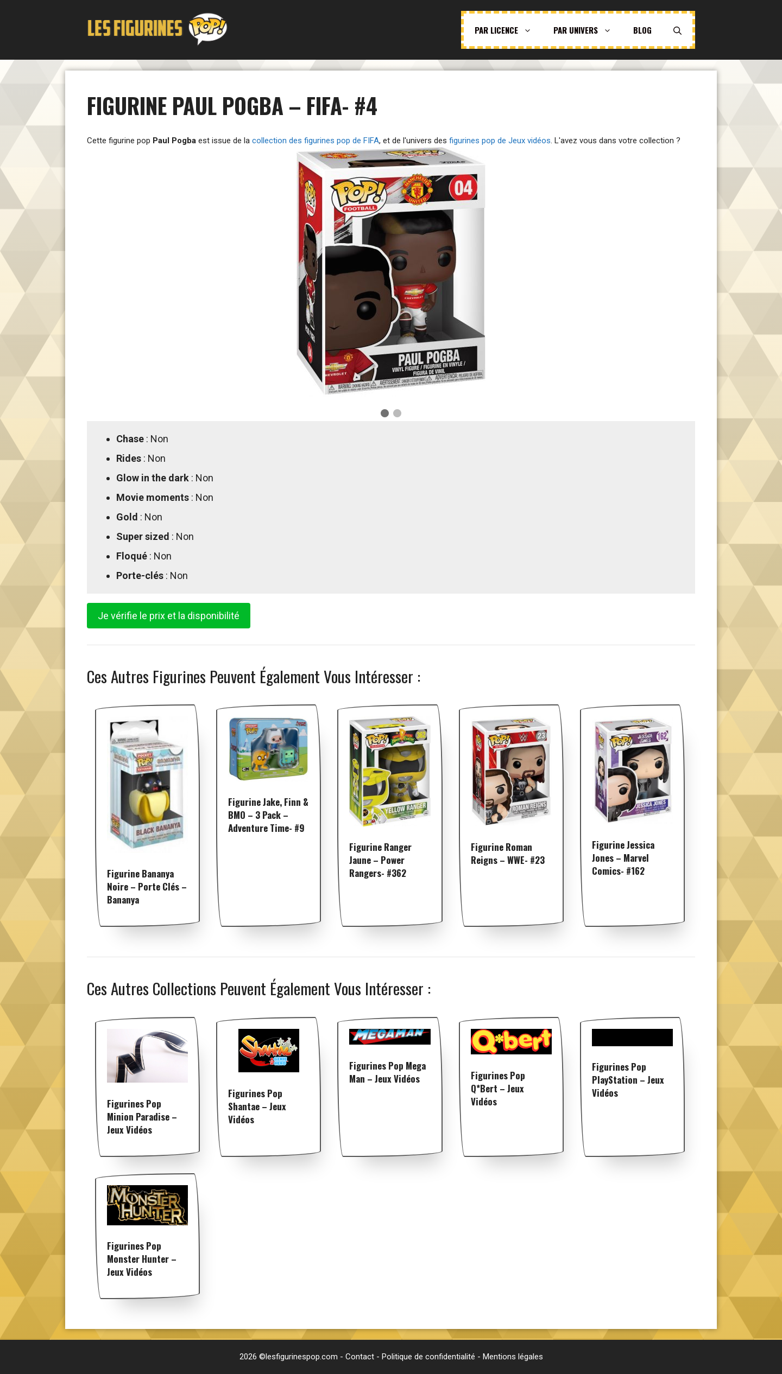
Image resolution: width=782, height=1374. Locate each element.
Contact (359, 1357)
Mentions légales (513, 1357)
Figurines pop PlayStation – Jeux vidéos (628, 1079)
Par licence (509, 30)
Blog (642, 30)
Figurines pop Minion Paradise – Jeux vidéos (142, 1116)
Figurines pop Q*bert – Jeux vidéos (498, 1088)
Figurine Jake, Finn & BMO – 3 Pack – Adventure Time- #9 (268, 815)
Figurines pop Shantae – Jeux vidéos (257, 1106)
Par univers (587, 30)
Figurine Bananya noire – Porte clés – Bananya (147, 886)
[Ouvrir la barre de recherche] (677, 30)
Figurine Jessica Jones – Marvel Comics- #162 (623, 857)
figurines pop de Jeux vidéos (500, 140)
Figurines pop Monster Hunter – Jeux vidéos (141, 1258)
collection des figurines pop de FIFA (315, 140)
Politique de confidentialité (428, 1357)
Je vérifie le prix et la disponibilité (168, 615)
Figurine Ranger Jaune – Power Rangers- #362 (380, 860)
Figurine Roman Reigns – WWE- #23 (508, 853)
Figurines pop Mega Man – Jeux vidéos (387, 1072)
